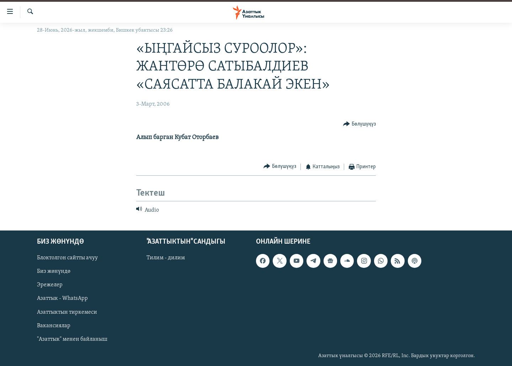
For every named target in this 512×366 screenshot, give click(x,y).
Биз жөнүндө (53, 271)
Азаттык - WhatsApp (62, 298)
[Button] (359, 124)
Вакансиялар (53, 325)
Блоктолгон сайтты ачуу (67, 258)
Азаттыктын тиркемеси (67, 312)
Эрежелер (50, 285)
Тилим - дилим (165, 258)
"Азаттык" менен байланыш (72, 339)
